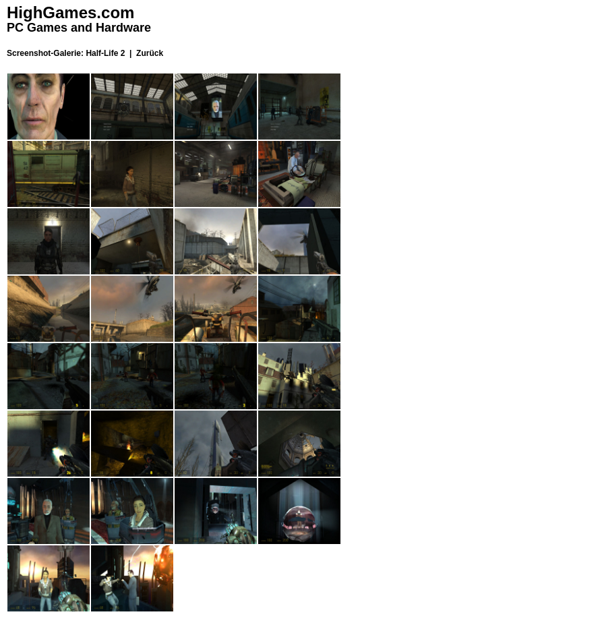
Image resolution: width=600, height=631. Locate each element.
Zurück (149, 53)
